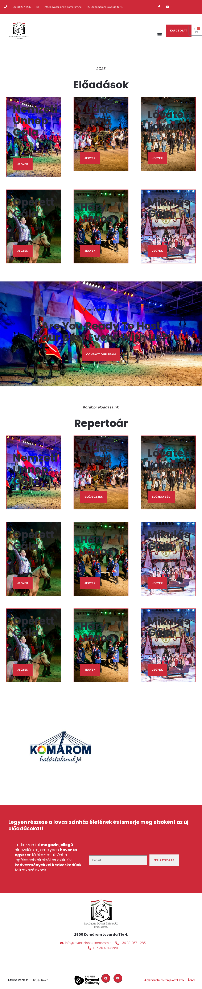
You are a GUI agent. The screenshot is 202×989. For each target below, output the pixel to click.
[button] (159, 34)
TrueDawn (41, 980)
